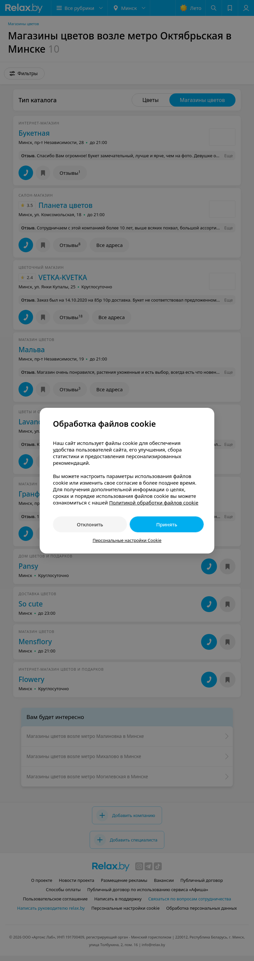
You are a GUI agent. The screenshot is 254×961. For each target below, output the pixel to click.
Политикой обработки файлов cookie (153, 502)
